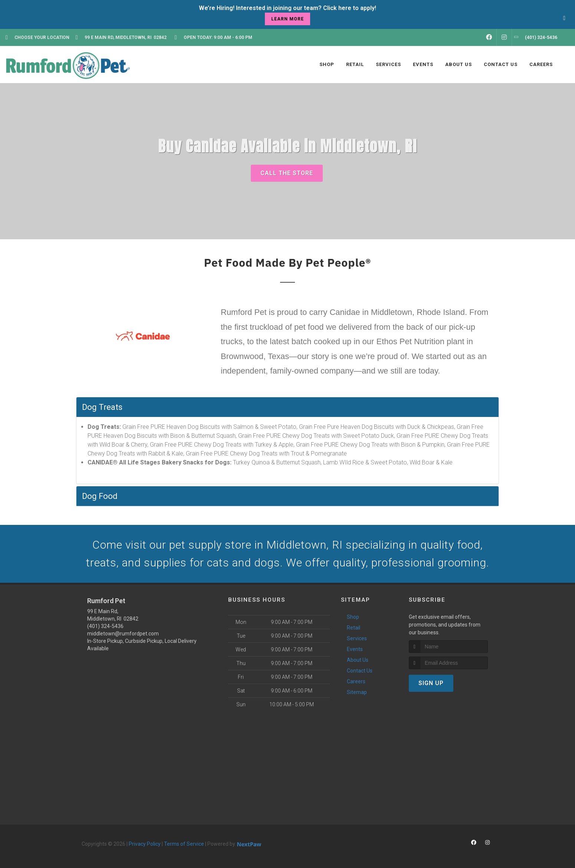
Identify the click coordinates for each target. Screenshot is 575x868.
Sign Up (431, 683)
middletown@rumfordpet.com (123, 634)
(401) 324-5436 (105, 626)
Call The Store (286, 173)
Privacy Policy (145, 844)
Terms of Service (184, 844)
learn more (287, 19)
